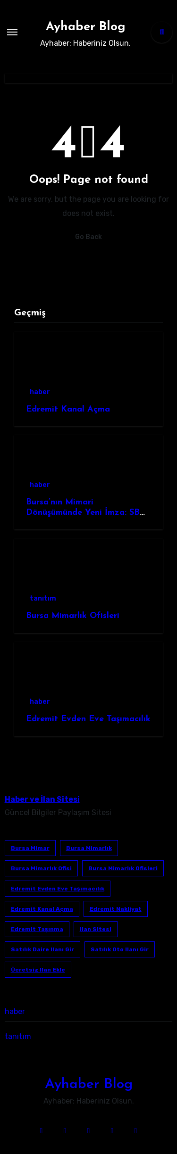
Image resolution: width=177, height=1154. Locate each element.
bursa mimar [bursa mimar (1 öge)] (30, 848)
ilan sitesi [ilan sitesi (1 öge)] (95, 929)
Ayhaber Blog (86, 27)
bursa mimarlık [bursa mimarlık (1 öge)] (89, 848)
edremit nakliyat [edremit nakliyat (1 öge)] (116, 909)
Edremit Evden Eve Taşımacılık (88, 719)
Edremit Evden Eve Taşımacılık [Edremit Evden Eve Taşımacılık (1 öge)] (57, 888)
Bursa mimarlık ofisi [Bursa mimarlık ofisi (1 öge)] (41, 868)
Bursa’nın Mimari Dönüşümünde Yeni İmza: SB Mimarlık (83, 512)
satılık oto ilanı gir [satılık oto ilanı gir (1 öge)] (120, 949)
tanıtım (43, 598)
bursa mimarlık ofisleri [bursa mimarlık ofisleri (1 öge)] (123, 868)
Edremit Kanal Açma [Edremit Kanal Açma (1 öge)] (42, 909)
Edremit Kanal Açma (68, 409)
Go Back (88, 237)
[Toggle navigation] (12, 32)
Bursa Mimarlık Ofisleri (72, 615)
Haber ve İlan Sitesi (42, 799)
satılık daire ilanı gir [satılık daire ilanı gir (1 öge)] (42, 949)
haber (40, 392)
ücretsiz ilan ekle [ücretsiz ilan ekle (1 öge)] (38, 969)
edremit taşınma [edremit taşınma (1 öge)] (37, 929)
